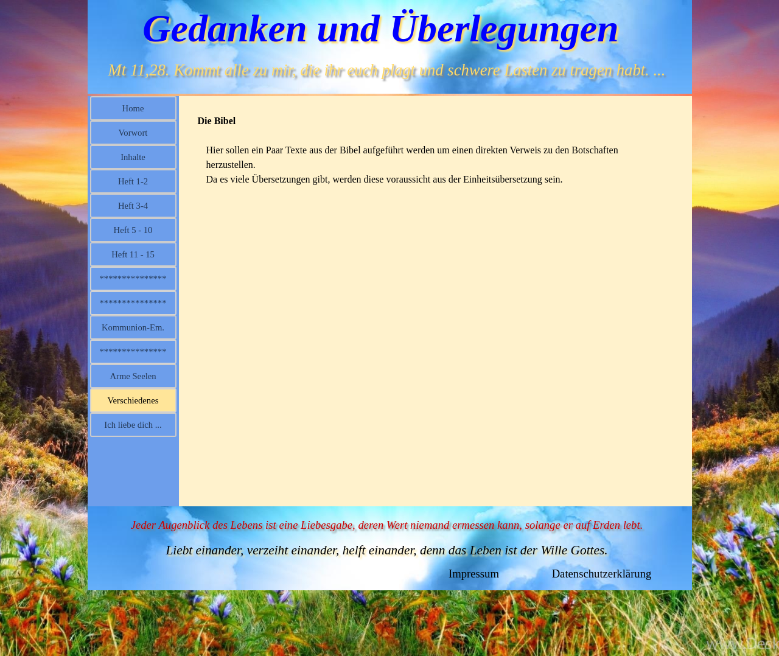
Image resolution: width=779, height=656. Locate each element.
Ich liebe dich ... (132, 425)
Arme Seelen (133, 376)
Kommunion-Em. (133, 327)
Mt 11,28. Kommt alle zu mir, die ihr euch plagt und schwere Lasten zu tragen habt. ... (387, 70)
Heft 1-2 (133, 181)
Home (133, 108)
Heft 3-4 (133, 206)
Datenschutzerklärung (602, 573)
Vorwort (133, 133)
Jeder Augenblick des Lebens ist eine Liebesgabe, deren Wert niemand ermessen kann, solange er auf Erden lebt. (387, 524)
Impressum (474, 573)
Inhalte (133, 157)
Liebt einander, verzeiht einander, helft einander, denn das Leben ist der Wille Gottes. (386, 550)
